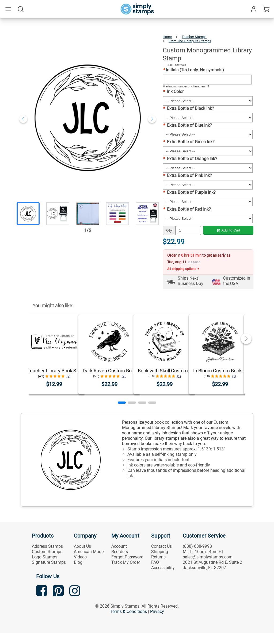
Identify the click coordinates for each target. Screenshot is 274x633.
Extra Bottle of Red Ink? (187, 209)
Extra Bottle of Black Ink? (188, 108)
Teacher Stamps (194, 37)
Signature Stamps (49, 562)
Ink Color (173, 91)
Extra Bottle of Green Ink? (189, 141)
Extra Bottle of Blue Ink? (187, 125)
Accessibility (163, 567)
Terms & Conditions (128, 611)
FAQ (155, 562)
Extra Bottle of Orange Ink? (190, 158)
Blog (78, 562)
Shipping (159, 551)
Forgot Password (127, 556)
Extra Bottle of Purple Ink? (189, 192)
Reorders (119, 551)
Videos (80, 556)
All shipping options (183, 269)
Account (119, 546)
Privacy (157, 611)
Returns (158, 556)
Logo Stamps (44, 556)
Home (167, 37)
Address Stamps (47, 546)
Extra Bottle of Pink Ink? (187, 175)
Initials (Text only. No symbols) (193, 69)
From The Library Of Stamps (190, 41)
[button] (122, 403)
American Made (89, 551)
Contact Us (161, 546)
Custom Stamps (47, 551)
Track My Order (125, 562)
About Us (82, 546)
